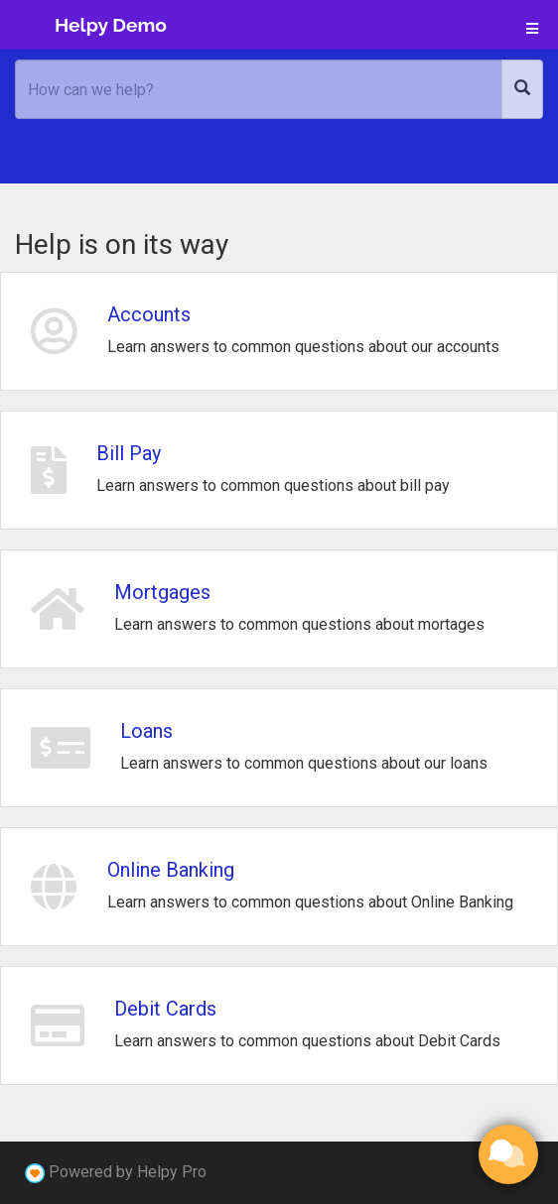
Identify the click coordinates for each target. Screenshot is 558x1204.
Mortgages (162, 592)
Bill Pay (128, 453)
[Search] (522, 89)
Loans (146, 731)
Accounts (149, 314)
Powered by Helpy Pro (128, 1171)
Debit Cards (165, 1009)
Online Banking (170, 870)
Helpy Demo (111, 25)
